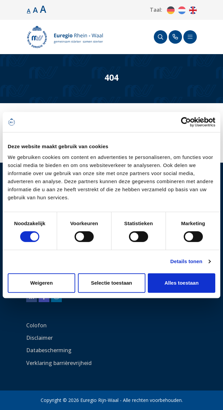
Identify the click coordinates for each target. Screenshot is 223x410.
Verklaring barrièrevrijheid (59, 363)
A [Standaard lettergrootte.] (29, 10)
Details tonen (186, 261)
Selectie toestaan (111, 283)
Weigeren (41, 283)
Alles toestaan (182, 283)
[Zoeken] (160, 37)
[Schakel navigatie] (190, 37)
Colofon (36, 325)
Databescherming (49, 350)
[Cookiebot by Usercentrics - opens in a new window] (186, 122)
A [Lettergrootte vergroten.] (35, 9)
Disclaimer (39, 337)
